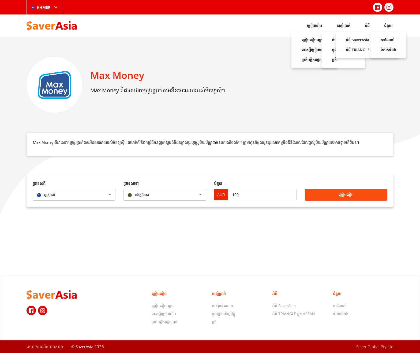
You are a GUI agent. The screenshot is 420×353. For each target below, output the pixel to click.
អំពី (367, 25)
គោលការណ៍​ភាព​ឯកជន (45, 346)
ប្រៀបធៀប (314, 25)
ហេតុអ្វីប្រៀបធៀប (164, 313)
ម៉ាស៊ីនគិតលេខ (222, 305)
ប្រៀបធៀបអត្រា (163, 305)
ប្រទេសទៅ (130, 183)
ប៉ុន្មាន (218, 183)
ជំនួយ (388, 25)
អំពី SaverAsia (284, 305)
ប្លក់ (214, 321)
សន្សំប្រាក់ (343, 25)
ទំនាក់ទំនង (340, 313)
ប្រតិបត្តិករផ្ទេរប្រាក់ (164, 321)
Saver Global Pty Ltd (374, 346)
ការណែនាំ (340, 305)
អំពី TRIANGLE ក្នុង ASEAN (293, 313)
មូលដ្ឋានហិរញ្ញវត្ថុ (223, 313)
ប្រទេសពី (39, 183)
